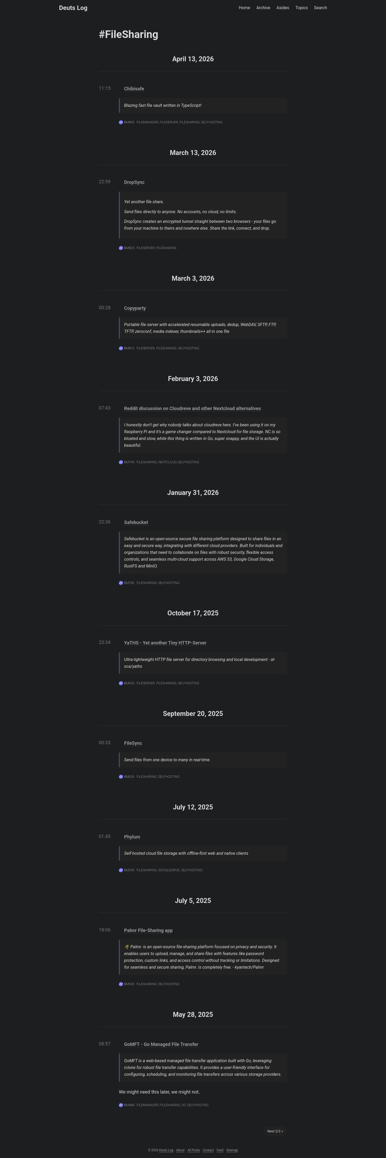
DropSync (134, 182)
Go (183, 1105)
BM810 (129, 348)
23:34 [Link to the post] (105, 642)
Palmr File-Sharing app (148, 930)
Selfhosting (211, 122)
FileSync (133, 743)
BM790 (129, 462)
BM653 (129, 683)
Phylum (132, 837)
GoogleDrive (169, 870)
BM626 (129, 777)
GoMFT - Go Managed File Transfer (161, 1044)
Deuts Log (73, 8)
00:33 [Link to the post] (105, 742)
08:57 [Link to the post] (105, 1043)
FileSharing (190, 122)
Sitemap (232, 1150)
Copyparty (135, 308)
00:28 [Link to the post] (105, 307)
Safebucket (136, 522)
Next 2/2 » (275, 1131)
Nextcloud (167, 462)
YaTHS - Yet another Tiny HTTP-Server (165, 643)
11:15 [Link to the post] (105, 88)
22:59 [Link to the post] (105, 181)
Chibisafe (134, 88)
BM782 (129, 583)
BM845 (129, 122)
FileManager (147, 122)
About (180, 1150)
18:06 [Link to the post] (105, 930)
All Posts (193, 1150)
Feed (220, 1150)
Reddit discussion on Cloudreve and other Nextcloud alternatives (192, 408)
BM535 (129, 984)
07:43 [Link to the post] (105, 408)
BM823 (129, 248)
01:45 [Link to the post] (105, 836)
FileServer (169, 122)
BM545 (129, 870)
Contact (208, 1150)
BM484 (129, 1105)
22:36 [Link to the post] (105, 522)
